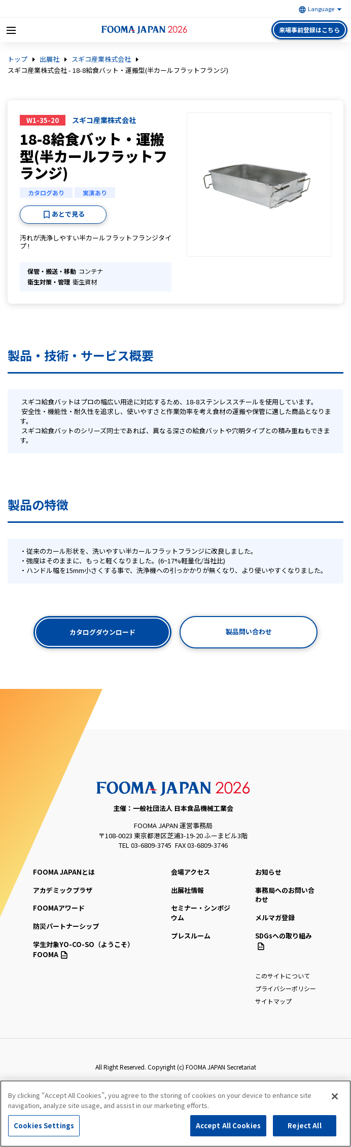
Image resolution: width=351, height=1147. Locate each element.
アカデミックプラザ (62, 890)
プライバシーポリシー (285, 988)
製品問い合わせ (249, 631)
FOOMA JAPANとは (64, 872)
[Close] (335, 1097)
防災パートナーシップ (66, 926)
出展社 (49, 59)
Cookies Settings (44, 1126)
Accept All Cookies (228, 1126)
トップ (17, 59)
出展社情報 (187, 890)
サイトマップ (273, 1001)
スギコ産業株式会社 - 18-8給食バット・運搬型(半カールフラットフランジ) (118, 70)
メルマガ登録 (275, 917)
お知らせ (268, 872)
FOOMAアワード (59, 908)
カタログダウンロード (102, 632)
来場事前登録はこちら (309, 29)
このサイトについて (282, 975)
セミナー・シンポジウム (200, 912)
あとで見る (68, 214)
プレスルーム (190, 935)
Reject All (304, 1126)
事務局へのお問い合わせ (284, 895)
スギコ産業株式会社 (101, 59)
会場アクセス (190, 872)
